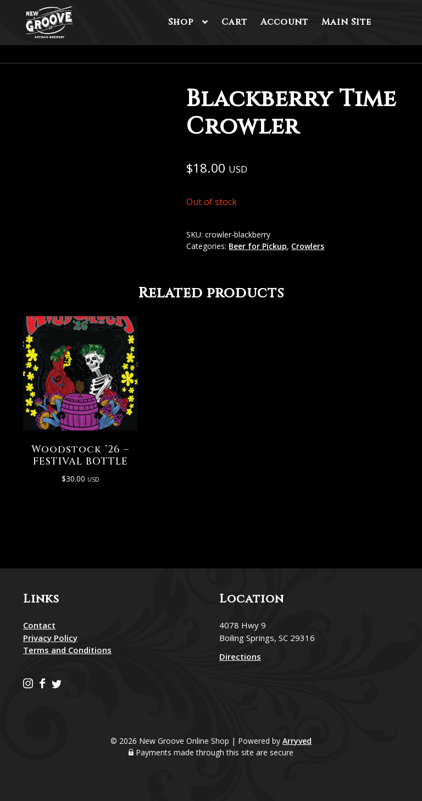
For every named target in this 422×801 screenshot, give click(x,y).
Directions (240, 655)
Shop (180, 22)
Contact (39, 623)
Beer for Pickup (258, 246)
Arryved (297, 739)
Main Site (346, 22)
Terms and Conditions (67, 648)
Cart (234, 22)
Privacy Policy (50, 636)
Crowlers (307, 246)
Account (284, 22)
